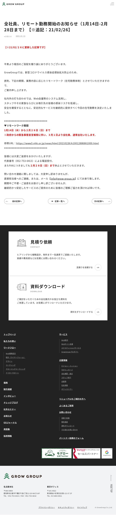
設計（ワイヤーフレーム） (15, 357)
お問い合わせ (65, 412)
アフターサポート (12, 373)
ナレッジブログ (11, 402)
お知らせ (8, 415)
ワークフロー (10, 347)
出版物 (63, 381)
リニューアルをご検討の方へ (72, 398)
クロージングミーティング (15, 369)
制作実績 (8, 389)
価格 (6, 382)
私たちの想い (10, 341)
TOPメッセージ (67, 370)
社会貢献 (64, 385)
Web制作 (64, 340)
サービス (63, 334)
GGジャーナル (10, 422)
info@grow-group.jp (63, 178)
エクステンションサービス (71, 348)
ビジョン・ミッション (69, 366)
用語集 (7, 429)
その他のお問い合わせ (69, 430)
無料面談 (64, 422)
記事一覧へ (58, 201)
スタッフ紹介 (66, 377)
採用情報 (8, 435)
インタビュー (10, 395)
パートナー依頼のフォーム (71, 438)
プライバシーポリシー (46, 507)
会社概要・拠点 (67, 374)
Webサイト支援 (67, 344)
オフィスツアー (67, 389)
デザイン (9, 361)
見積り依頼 (65, 418)
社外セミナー (10, 409)
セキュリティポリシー (66, 507)
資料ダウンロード (68, 426)
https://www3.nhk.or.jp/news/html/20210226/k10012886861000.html (57, 143)
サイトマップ (82, 507)
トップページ (10, 334)
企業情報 (63, 360)
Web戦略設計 (11, 353)
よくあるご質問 (66, 405)
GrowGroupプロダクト (70, 352)
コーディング (11, 365)
